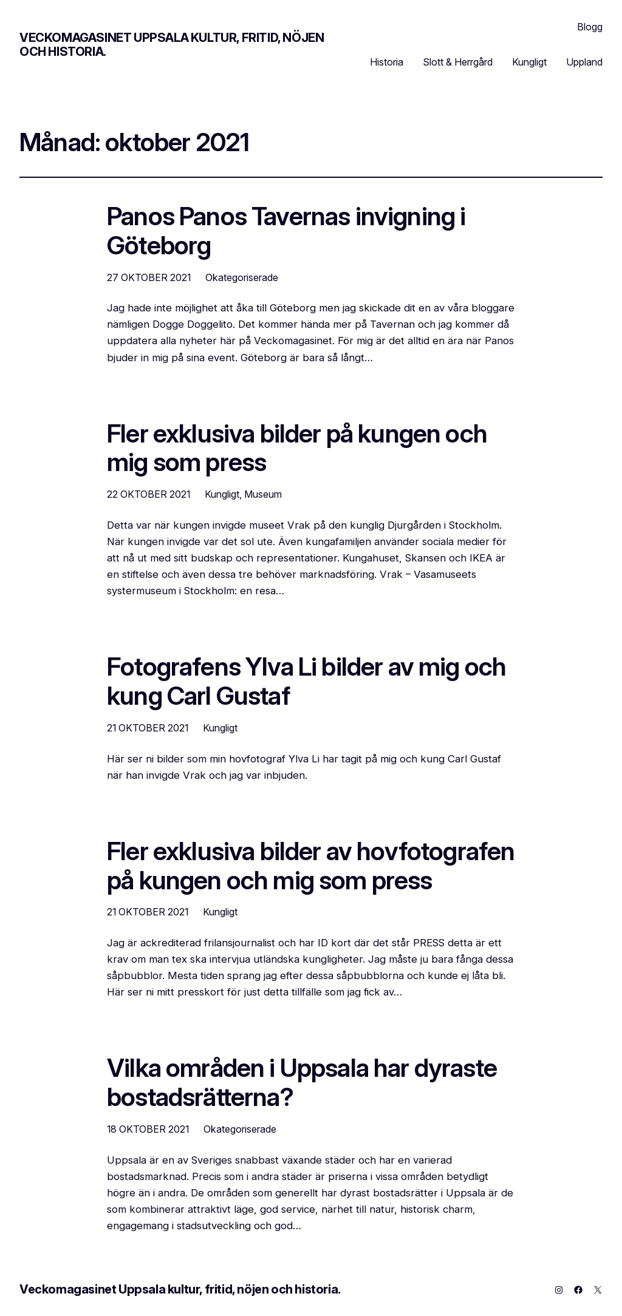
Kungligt (222, 494)
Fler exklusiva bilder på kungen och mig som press (297, 448)
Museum (263, 494)
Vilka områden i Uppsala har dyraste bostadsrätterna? (302, 1083)
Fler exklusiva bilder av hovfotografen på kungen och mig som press (310, 866)
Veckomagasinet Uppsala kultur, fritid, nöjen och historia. (171, 44)
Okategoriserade (241, 277)
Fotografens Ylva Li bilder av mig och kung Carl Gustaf (306, 682)
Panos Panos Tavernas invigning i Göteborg (286, 231)
